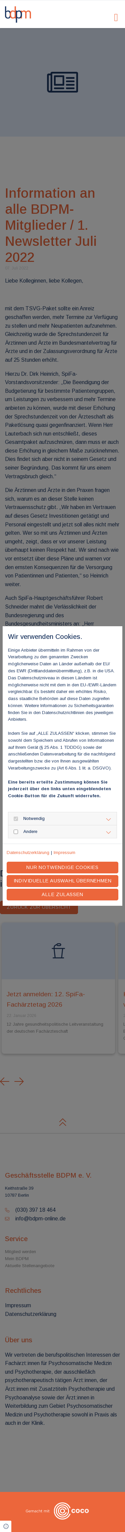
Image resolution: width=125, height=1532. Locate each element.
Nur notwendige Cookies (62, 867)
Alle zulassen (62, 894)
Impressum (64, 852)
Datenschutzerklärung (28, 852)
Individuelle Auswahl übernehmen (63, 880)
